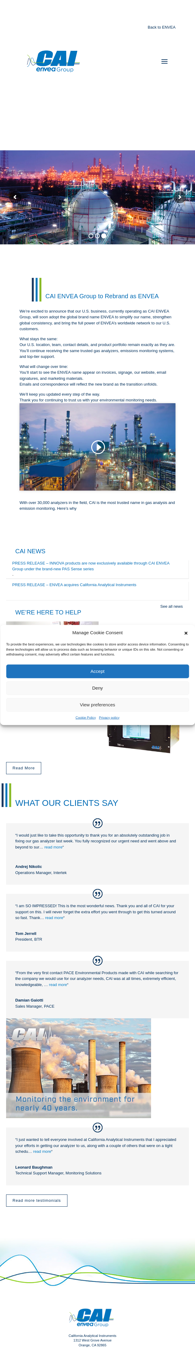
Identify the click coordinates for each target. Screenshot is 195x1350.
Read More (24, 768)
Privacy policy (109, 717)
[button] (186, 633)
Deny (97, 688)
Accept (98, 671)
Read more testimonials (37, 1200)
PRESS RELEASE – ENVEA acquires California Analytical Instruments (74, 584)
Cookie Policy (86, 717)
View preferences (97, 704)
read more (53, 847)
